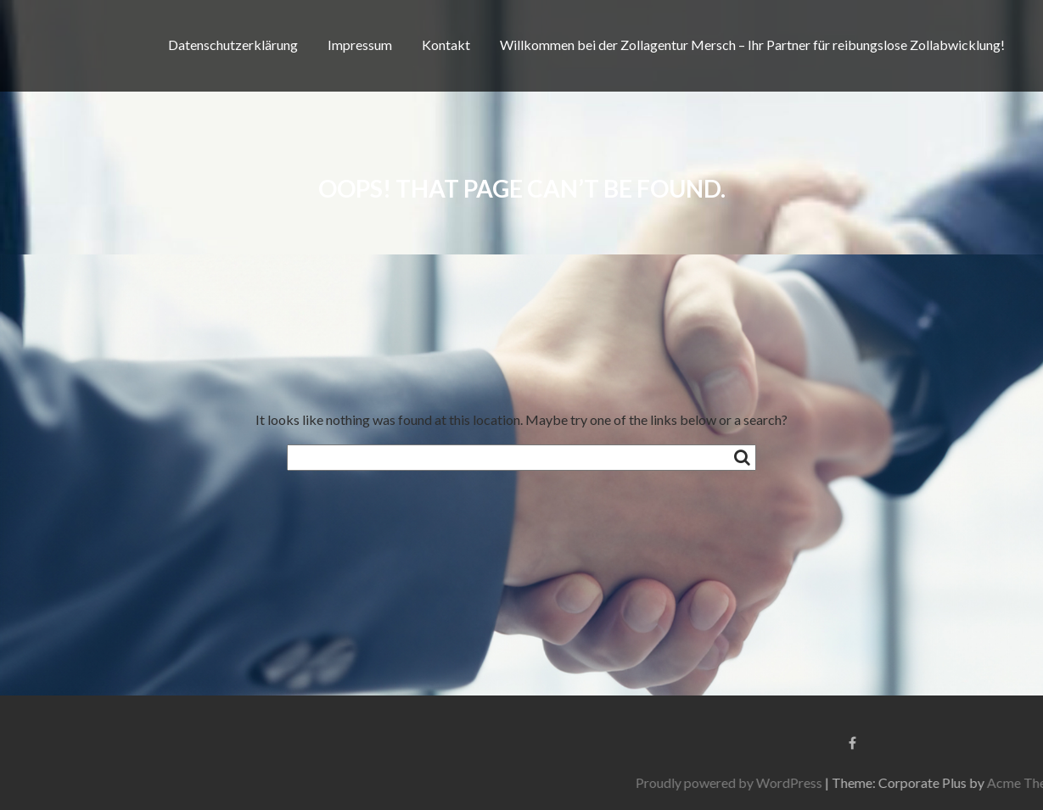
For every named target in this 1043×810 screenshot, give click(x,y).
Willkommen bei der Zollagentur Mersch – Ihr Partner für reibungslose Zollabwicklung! (752, 44)
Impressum (360, 44)
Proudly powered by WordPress (868, 782)
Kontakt (446, 44)
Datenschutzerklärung (233, 44)
